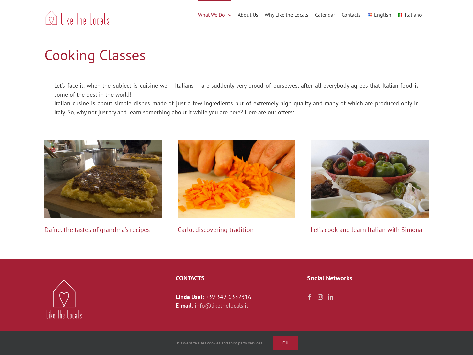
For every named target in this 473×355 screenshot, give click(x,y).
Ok (285, 343)
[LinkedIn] (330, 297)
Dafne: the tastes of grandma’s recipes (97, 229)
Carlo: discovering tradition (216, 229)
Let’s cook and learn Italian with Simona (366, 229)
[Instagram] (320, 297)
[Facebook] (309, 297)
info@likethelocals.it (221, 305)
